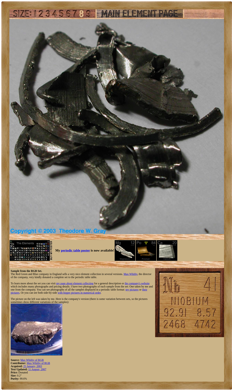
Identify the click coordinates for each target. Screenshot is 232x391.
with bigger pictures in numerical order (79, 292)
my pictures (131, 289)
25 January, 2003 (32, 366)
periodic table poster (75, 250)
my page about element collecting (74, 283)
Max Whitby (130, 274)
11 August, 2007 (37, 369)
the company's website (137, 283)
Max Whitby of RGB (32, 360)
